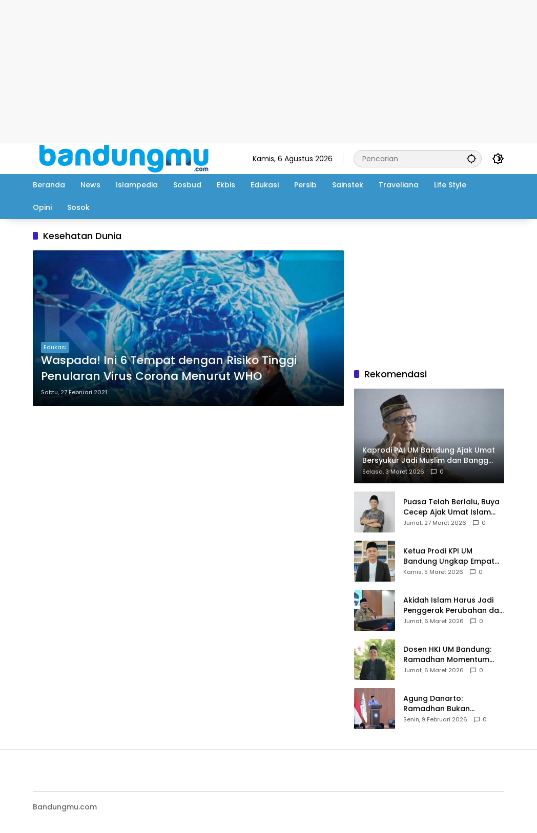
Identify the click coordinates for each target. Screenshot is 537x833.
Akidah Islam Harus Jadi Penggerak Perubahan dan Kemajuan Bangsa (453, 605)
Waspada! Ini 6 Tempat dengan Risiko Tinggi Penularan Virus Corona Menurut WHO (169, 368)
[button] (471, 158)
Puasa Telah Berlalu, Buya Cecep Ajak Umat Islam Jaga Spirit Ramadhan (451, 507)
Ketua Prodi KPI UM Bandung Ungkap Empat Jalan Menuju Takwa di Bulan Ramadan (448, 556)
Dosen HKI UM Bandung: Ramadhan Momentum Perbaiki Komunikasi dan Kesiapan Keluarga (448, 655)
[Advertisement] (268, 71)
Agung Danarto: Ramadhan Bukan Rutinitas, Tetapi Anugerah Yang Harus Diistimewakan (452, 704)
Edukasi (55, 347)
